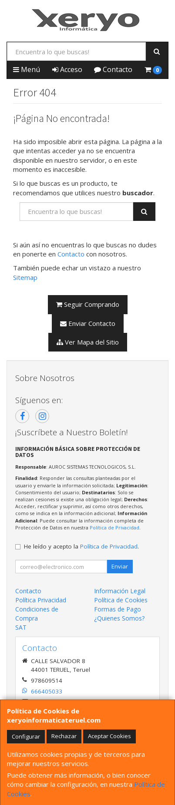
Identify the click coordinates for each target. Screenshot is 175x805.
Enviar (119, 566)
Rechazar (64, 736)
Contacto (113, 69)
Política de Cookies (121, 600)
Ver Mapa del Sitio (88, 342)
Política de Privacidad (114, 527)
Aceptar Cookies (109, 736)
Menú (26, 69)
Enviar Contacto (87, 323)
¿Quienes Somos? (119, 618)
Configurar (26, 736)
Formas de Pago (117, 609)
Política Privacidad (40, 600)
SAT (21, 627)
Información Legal (119, 591)
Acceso (67, 69)
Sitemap (25, 277)
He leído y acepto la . (81, 546)
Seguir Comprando (87, 304)
